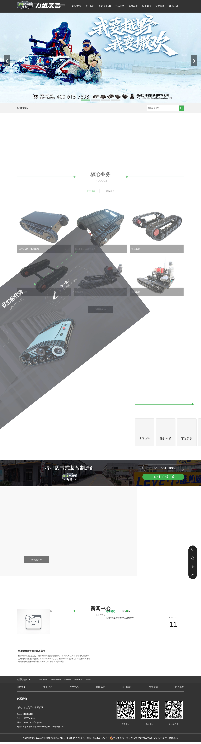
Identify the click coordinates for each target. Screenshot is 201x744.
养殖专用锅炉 (56, 679)
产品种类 (119, 6)
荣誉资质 (159, 6)
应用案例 (146, 6)
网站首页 (76, 6)
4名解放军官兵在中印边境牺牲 (120, 618)
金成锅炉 (67, 679)
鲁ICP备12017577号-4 (98, 738)
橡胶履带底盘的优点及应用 (31, 651)
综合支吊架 (43, 679)
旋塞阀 (88, 679)
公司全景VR (105, 6)
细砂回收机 (78, 679)
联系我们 (173, 6)
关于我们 (89, 6)
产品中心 (74, 687)
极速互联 (173, 738)
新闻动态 (133, 6)
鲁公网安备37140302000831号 (141, 738)
